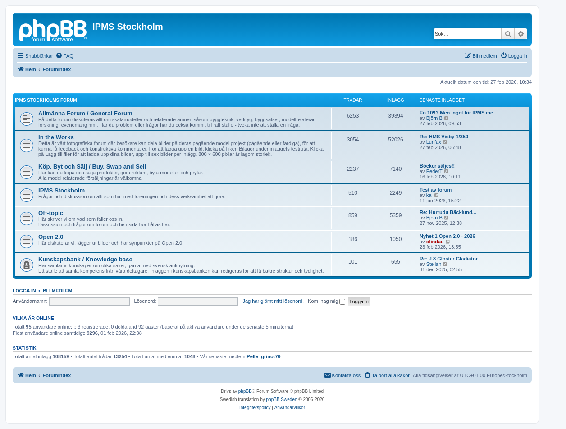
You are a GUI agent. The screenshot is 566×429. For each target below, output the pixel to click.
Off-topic (50, 213)
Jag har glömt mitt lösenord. (273, 301)
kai (429, 195)
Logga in (24, 290)
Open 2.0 (51, 236)
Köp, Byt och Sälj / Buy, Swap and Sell (92, 166)
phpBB (245, 391)
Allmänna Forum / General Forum (85, 113)
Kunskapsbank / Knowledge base (85, 259)
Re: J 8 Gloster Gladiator (449, 258)
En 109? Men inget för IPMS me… (459, 112)
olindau (435, 241)
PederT (434, 171)
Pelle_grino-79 (263, 356)
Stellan (434, 264)
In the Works (56, 137)
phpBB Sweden (281, 399)
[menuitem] (64, 55)
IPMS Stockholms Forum (46, 100)
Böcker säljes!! (437, 166)
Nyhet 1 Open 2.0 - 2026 (447, 236)
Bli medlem (57, 290)
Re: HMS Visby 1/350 (444, 136)
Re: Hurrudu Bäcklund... (448, 212)
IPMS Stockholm (61, 190)
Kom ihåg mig (326, 301)
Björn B (434, 118)
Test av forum (436, 189)
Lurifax (433, 142)
